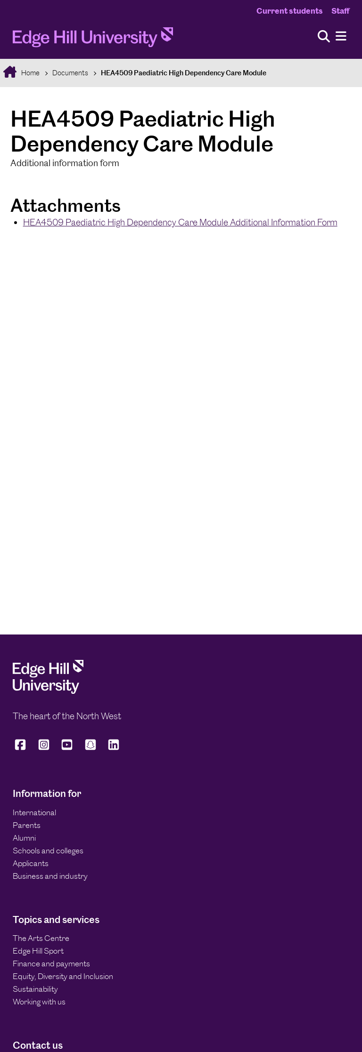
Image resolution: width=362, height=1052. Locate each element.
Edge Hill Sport (38, 951)
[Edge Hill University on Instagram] (44, 749)
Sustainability (35, 989)
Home (30, 73)
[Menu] (341, 36)
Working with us (39, 1001)
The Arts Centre (41, 938)
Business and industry (50, 876)
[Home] (93, 39)
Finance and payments (51, 963)
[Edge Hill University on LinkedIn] (113, 749)
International (34, 812)
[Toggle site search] (324, 37)
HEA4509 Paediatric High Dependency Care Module (183, 73)
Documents (70, 73)
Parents (27, 825)
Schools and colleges (48, 850)
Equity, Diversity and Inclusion (63, 976)
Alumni (24, 838)
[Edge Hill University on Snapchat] (90, 749)
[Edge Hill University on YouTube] (67, 749)
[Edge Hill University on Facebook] (22, 749)
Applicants (31, 863)
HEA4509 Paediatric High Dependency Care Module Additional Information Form (180, 222)
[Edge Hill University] (48, 691)
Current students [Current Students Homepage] (289, 11)
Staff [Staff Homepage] (340, 11)
